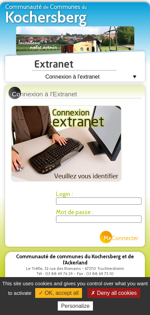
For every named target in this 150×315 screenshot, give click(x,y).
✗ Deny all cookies (114, 293)
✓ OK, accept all (59, 293)
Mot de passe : (74, 212)
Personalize (75, 306)
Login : (64, 194)
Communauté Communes (46, 14)
